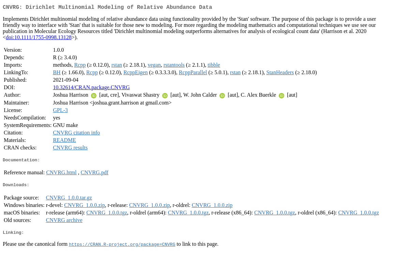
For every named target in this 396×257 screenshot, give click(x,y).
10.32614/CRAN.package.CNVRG (91, 89)
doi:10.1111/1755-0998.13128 (39, 39)
